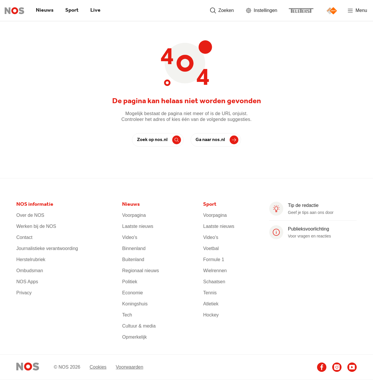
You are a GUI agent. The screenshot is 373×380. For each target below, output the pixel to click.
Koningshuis (134, 303)
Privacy (23, 292)
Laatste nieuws (137, 226)
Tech (127, 314)
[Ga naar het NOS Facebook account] (321, 367)
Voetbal (211, 248)
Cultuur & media (139, 325)
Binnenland (133, 248)
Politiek (129, 281)
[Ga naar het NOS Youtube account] (352, 367)
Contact (24, 237)
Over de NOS (30, 215)
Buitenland (133, 259)
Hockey (211, 314)
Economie (132, 292)
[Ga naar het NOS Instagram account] (337, 367)
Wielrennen (215, 270)
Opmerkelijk (134, 337)
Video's (129, 237)
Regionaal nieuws (140, 270)
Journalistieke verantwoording (47, 248)
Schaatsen (214, 281)
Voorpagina (134, 215)
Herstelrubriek (30, 259)
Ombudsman (29, 270)
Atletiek (210, 303)
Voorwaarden (129, 367)
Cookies (97, 367)
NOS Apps (27, 281)
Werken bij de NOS (36, 226)
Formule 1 (213, 259)
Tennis (210, 292)
